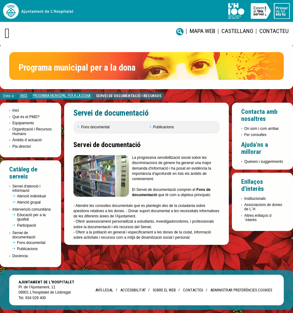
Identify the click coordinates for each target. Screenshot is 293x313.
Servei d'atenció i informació (26, 188)
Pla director (21, 146)
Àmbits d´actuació (27, 140)
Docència (20, 256)
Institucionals (255, 198)
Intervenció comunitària (31, 209)
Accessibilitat (133, 290)
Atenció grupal (29, 202)
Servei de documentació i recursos (128, 96)
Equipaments (23, 123)
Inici (23, 95)
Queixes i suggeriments (263, 161)
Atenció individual (31, 196)
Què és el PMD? (25, 117)
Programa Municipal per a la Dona (61, 95)
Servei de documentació (23, 235)
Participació (26, 225)
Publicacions (27, 249)
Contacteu (274, 31)
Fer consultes (255, 135)
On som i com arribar (261, 128)
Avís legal (104, 290)
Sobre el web (164, 290)
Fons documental (31, 243)
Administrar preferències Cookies (241, 290)
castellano (237, 31)
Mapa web (202, 31)
